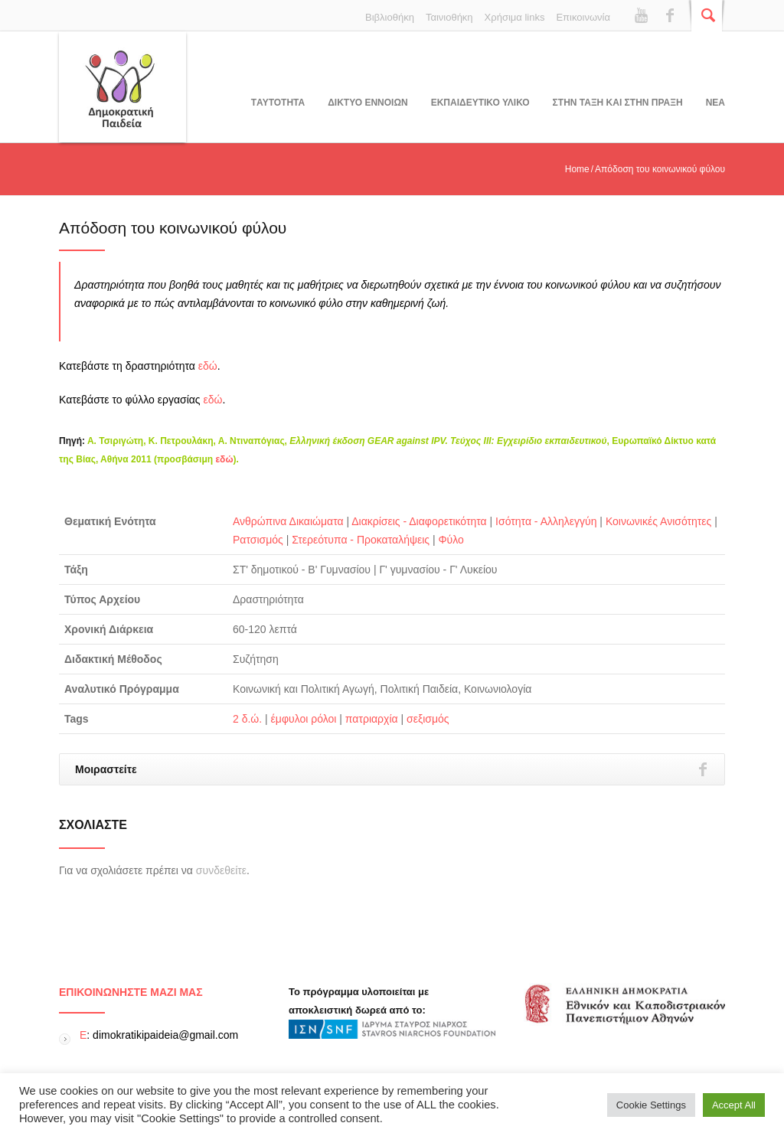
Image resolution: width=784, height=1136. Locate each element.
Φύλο (450, 540)
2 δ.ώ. (247, 719)
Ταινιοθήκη (449, 17)
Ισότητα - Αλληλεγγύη (545, 521)
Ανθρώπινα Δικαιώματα (288, 521)
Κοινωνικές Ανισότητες (658, 521)
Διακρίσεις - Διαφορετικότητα (418, 521)
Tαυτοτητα (278, 102)
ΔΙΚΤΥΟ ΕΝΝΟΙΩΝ (367, 102)
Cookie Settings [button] (651, 1105)
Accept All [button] (734, 1105)
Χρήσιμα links (515, 17)
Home (577, 169)
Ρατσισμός (258, 540)
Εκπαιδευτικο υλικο (480, 102)
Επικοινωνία (583, 17)
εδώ (207, 366)
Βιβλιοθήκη (389, 17)
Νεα (715, 102)
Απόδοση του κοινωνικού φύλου (172, 228)
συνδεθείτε (221, 870)
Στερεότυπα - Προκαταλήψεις (361, 540)
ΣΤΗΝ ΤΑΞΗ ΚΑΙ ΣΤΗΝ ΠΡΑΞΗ (618, 102)
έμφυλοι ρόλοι (304, 719)
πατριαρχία (371, 719)
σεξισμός (428, 719)
